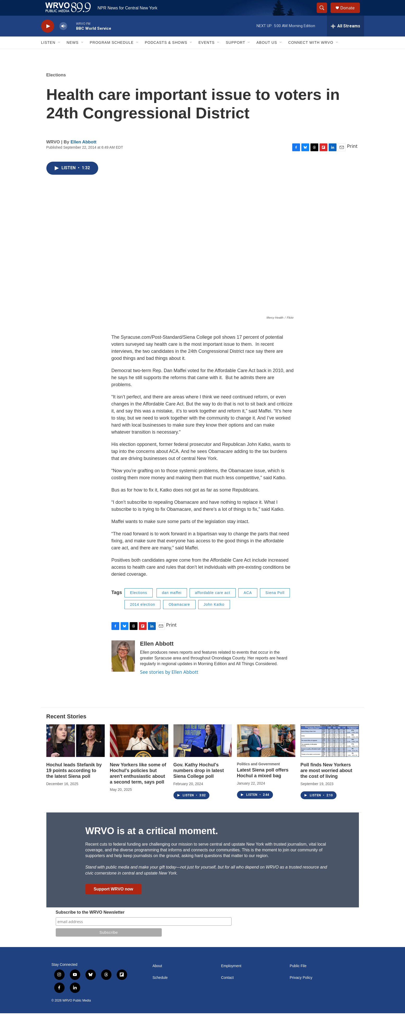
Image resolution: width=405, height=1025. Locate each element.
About (157, 978)
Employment (231, 978)
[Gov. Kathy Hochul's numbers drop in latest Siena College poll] (202, 752)
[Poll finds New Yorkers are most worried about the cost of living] (330, 752)
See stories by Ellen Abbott (169, 684)
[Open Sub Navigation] (59, 54)
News (73, 54)
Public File (298, 978)
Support (235, 54)
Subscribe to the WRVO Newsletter (90, 924)
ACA (248, 604)
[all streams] (345, 37)
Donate (351, 13)
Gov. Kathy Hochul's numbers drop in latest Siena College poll (198, 782)
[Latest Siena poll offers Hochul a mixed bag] (266, 752)
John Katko (214, 616)
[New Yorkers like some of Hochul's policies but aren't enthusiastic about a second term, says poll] (139, 752)
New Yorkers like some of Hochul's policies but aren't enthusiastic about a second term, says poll (138, 785)
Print (352, 158)
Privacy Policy (301, 989)
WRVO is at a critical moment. (151, 842)
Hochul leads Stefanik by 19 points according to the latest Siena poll (74, 782)
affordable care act (212, 604)
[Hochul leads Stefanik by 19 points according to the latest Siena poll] (75, 752)
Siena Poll (274, 604)
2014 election (142, 616)
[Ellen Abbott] (123, 667)
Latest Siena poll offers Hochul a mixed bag (263, 784)
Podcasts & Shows (166, 54)
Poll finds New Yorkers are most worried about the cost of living (326, 782)
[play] (47, 38)
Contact (227, 989)
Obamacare (179, 616)
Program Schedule (112, 54)
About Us (266, 54)
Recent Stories (66, 728)
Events (206, 54)
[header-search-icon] (324, 14)
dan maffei (172, 604)
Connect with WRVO (310, 54)
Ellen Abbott (83, 153)
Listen (48, 54)
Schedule (160, 989)
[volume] (63, 38)
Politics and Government (258, 776)
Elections (56, 86)
